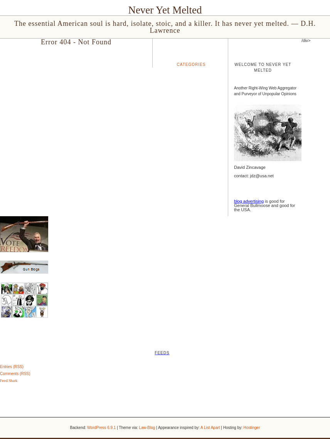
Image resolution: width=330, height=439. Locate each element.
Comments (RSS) (15, 374)
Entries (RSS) (12, 367)
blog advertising (249, 201)
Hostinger (252, 428)
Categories (191, 64)
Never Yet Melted (165, 10)
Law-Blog (147, 428)
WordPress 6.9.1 (101, 428)
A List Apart (210, 428)
